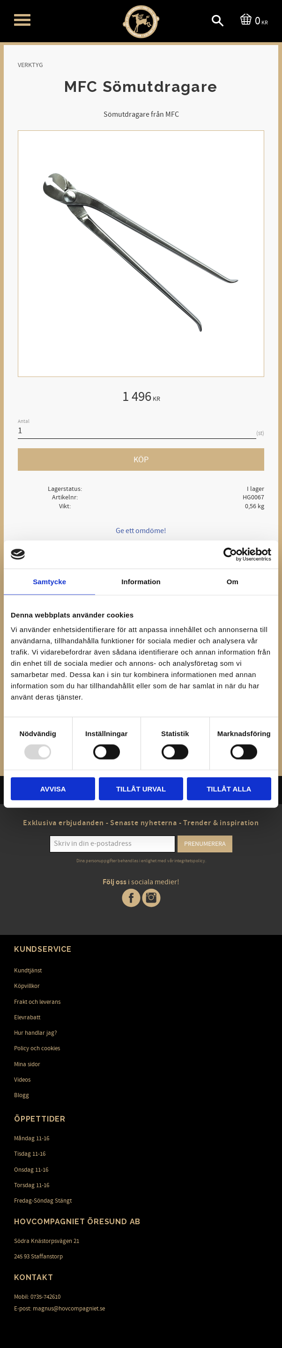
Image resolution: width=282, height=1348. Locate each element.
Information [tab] (141, 581)
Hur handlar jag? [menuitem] (35, 1033)
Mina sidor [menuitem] (27, 1064)
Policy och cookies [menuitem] (37, 1048)
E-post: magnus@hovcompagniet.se (59, 1308)
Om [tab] (232, 581)
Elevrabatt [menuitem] (27, 1017)
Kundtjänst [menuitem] (28, 970)
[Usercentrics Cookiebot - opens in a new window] (230, 554)
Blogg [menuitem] (21, 1095)
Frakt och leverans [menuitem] (37, 1002)
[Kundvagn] (252, 20)
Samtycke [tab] (49, 581)
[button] (22, 20)
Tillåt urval (141, 789)
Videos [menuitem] (22, 1080)
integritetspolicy (189, 861)
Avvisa (53, 789)
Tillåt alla (229, 789)
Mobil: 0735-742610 (37, 1297)
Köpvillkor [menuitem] (27, 986)
